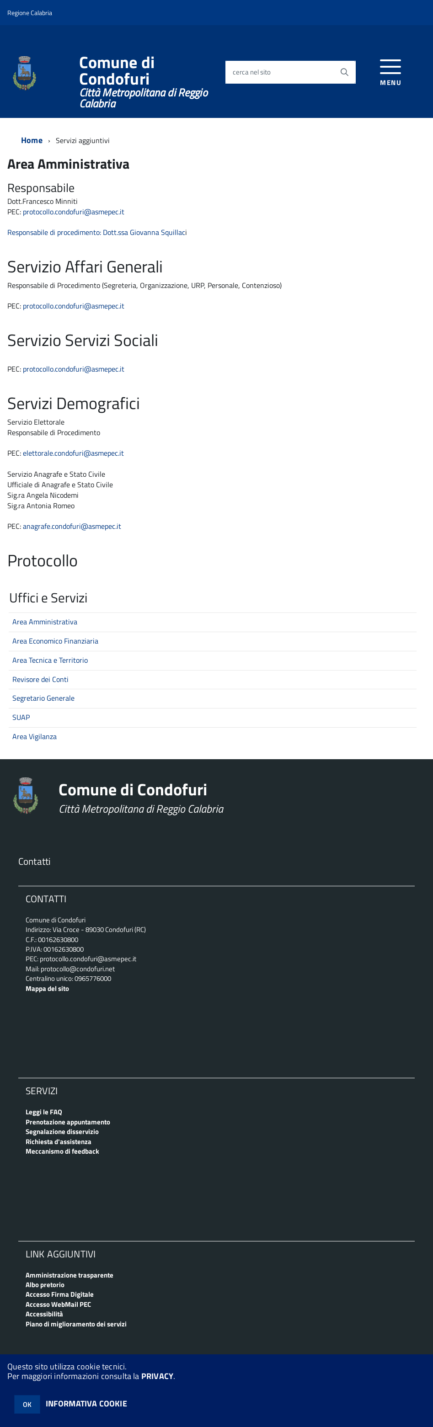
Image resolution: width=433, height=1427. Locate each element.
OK (27, 1404)
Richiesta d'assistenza (58, 1141)
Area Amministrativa (44, 621)
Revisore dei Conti (40, 679)
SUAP (21, 717)
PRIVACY (157, 1376)
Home (32, 140)
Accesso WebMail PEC (58, 1304)
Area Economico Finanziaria (55, 640)
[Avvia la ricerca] (344, 72)
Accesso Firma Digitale (60, 1294)
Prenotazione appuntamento (68, 1122)
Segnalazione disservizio (62, 1131)
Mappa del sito (47, 988)
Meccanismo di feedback (62, 1151)
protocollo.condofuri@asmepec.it (73, 305)
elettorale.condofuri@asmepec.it (73, 452)
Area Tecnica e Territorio (50, 660)
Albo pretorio (45, 1284)
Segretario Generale (43, 697)
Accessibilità (44, 1314)
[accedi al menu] (390, 71)
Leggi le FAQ (44, 1112)
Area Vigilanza (34, 736)
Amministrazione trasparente (69, 1275)
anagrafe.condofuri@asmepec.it (72, 526)
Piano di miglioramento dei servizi (76, 1324)
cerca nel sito (252, 72)
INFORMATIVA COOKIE (86, 1403)
